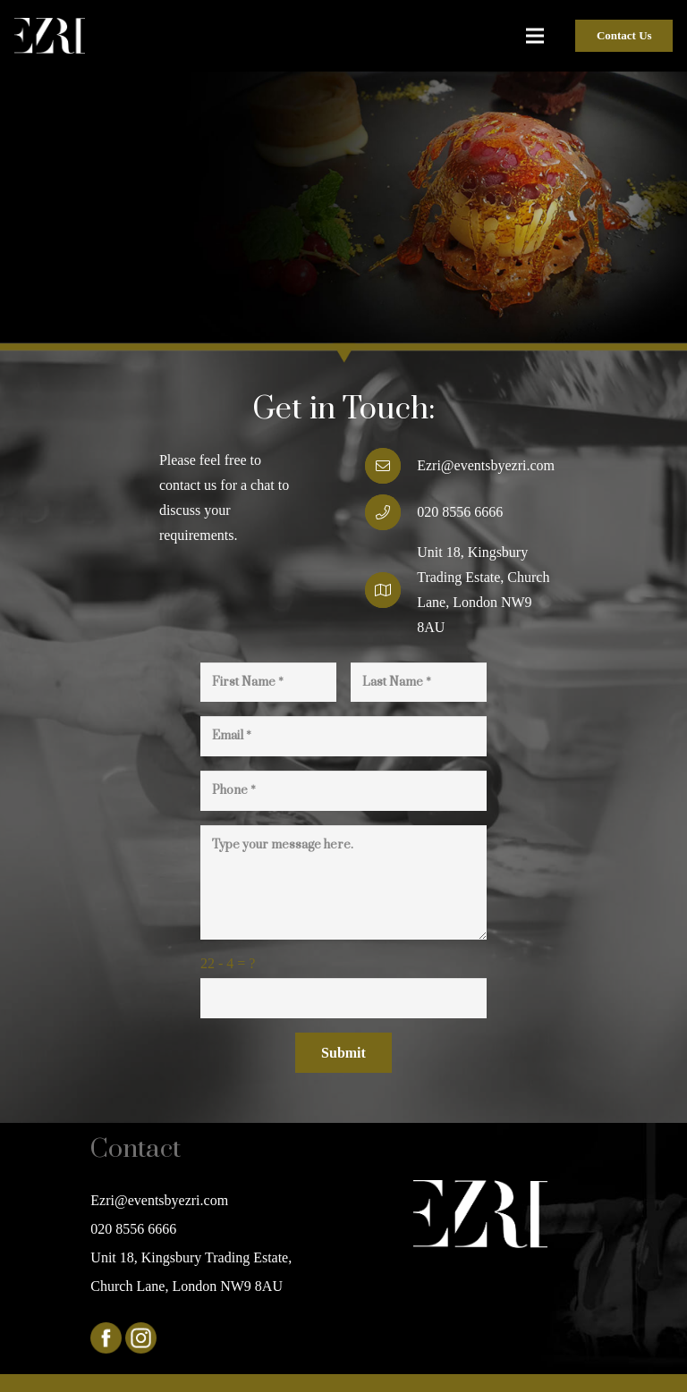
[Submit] (343, 1053)
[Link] (49, 36)
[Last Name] (419, 682)
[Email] (343, 736)
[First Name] (268, 682)
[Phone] (343, 791)
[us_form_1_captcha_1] (343, 998)
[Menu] (535, 35)
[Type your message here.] (343, 882)
